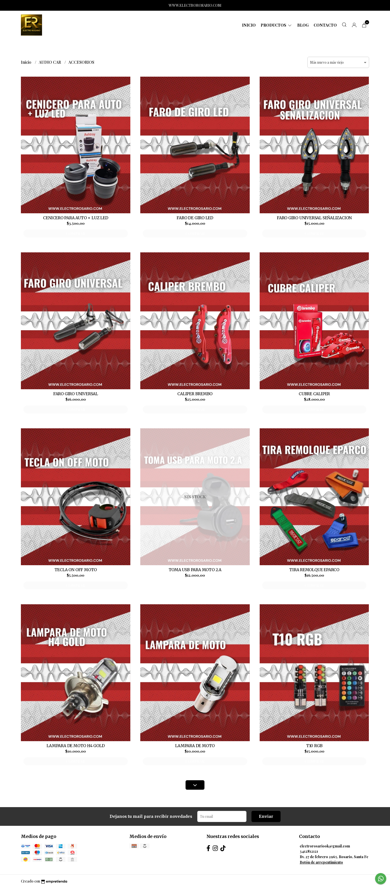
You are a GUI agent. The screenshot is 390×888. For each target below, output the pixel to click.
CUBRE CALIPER (314, 393)
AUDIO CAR (50, 62)
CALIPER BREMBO (194, 393)
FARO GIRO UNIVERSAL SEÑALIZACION (314, 217)
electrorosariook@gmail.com (325, 845)
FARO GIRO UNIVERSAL (75, 393)
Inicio (249, 25)
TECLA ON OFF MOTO (75, 569)
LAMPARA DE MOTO (195, 745)
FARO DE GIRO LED (195, 217)
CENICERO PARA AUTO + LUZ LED (75, 217)
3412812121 (309, 851)
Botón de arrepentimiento (321, 862)
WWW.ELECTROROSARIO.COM (195, 5)
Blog (303, 25)
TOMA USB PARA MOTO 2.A (195, 569)
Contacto (325, 25)
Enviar (266, 816)
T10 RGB (314, 745)
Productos (276, 25)
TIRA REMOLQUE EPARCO (314, 569)
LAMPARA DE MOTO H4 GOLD (75, 745)
